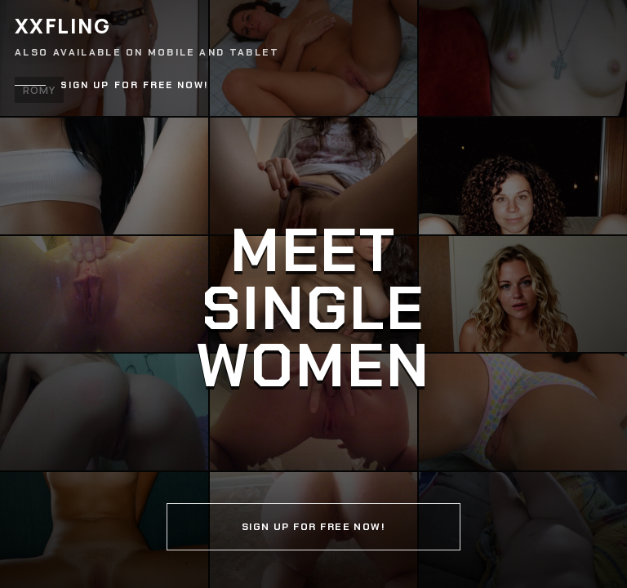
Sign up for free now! (134, 85)
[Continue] (313, 294)
